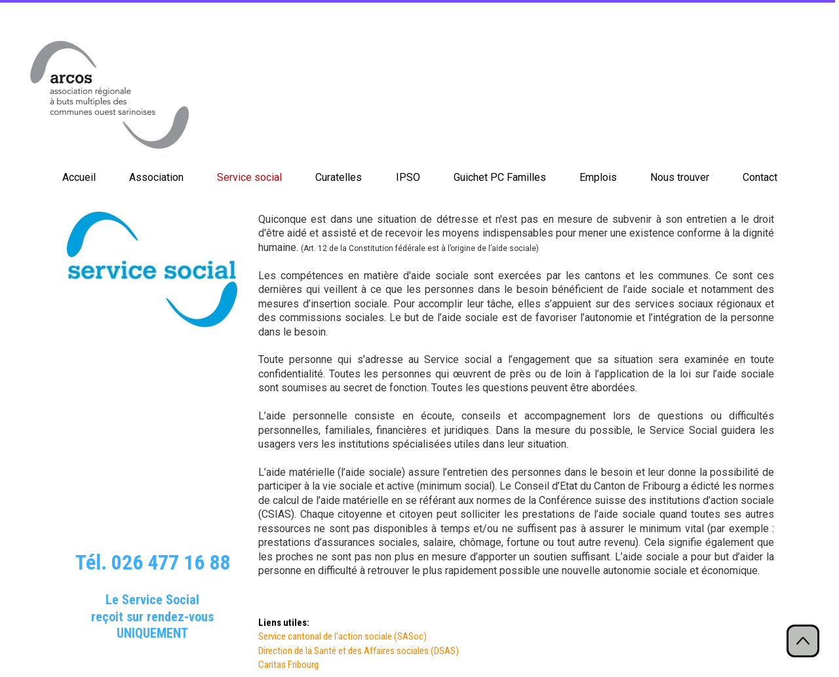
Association (156, 177)
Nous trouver (679, 177)
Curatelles (338, 177)
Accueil (79, 177)
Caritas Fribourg (288, 664)
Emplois (598, 177)
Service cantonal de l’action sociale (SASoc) (343, 636)
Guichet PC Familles (500, 177)
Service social (249, 177)
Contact (760, 177)
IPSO (408, 177)
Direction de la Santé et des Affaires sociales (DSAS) (358, 651)
